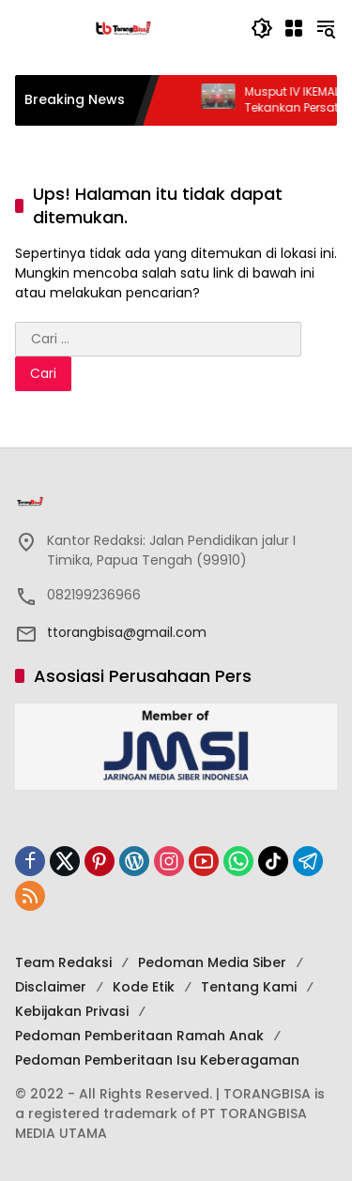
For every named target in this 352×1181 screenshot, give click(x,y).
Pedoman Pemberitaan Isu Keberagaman (157, 1060)
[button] (262, 28)
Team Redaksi (63, 962)
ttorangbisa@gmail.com (127, 632)
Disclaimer (50, 986)
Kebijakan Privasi (72, 1011)
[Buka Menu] (294, 28)
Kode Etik (144, 986)
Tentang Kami (249, 986)
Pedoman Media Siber (212, 962)
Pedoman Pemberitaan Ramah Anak (139, 1035)
